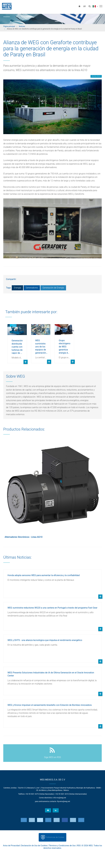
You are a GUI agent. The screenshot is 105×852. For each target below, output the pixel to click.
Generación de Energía (53, 287)
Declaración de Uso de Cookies (34, 845)
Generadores (32, 287)
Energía (17, 287)
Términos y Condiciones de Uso (62, 845)
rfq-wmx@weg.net (63, 801)
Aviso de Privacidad (11, 845)
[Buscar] (90, 6)
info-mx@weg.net (59, 798)
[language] (95, 6)
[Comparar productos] (84, 6)
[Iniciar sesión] (79, 6)
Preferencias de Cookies (55, 837)
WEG (6, 6)
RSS (78, 845)
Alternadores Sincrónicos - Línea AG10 (23, 537)
